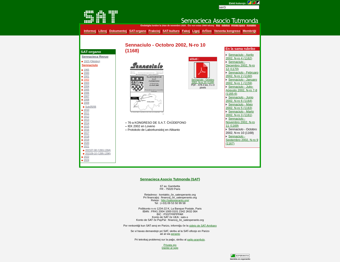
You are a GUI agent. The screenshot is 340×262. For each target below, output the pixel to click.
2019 (86, 140)
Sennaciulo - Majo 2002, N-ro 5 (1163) (239, 106)
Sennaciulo (90, 65)
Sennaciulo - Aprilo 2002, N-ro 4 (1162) (240, 56)
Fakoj (186, 31)
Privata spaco (238, 25)
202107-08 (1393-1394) (98, 150)
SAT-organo (137, 31)
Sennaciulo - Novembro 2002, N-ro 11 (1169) (240, 122)
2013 (86, 120)
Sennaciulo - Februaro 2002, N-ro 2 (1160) (242, 74)
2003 (86, 83)
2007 (86, 96)
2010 (86, 110)
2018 (86, 136)
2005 (86, 89)
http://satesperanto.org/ (175, 200)
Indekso (226, 25)
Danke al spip (170, 247)
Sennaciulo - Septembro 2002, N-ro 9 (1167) (242, 140)
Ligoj (196, 31)
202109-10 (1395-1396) (98, 153)
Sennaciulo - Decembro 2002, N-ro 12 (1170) (240, 65)
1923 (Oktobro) (92, 61)
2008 (86, 99)
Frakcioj (154, 31)
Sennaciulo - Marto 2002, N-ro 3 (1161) (240, 113)
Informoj (90, 31)
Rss (218, 25)
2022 (86, 157)
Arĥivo (207, 31)
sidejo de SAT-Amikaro (203, 225)
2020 (86, 143)
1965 (86, 70)
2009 (86, 103)
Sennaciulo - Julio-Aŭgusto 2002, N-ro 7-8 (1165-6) (241, 90)
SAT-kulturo (171, 31)
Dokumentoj (118, 31)
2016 (86, 130)
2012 (86, 116)
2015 (86, 126)
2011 (86, 113)
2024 (86, 160)
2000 (86, 73)
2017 (86, 133)
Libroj (102, 31)
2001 (86, 76)
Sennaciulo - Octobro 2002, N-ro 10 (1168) (241, 131)
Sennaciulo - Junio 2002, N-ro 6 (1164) (239, 99)
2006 (86, 93)
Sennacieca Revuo (95, 56)
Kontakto (251, 25)
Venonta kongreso (227, 31)
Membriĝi (249, 31)
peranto (175, 233)
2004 (86, 86)
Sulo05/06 (90, 106)
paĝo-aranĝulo (196, 239)
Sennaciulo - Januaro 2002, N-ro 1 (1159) (241, 81)
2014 (86, 123)
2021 (86, 146)
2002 (86, 80)
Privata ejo (170, 245)
